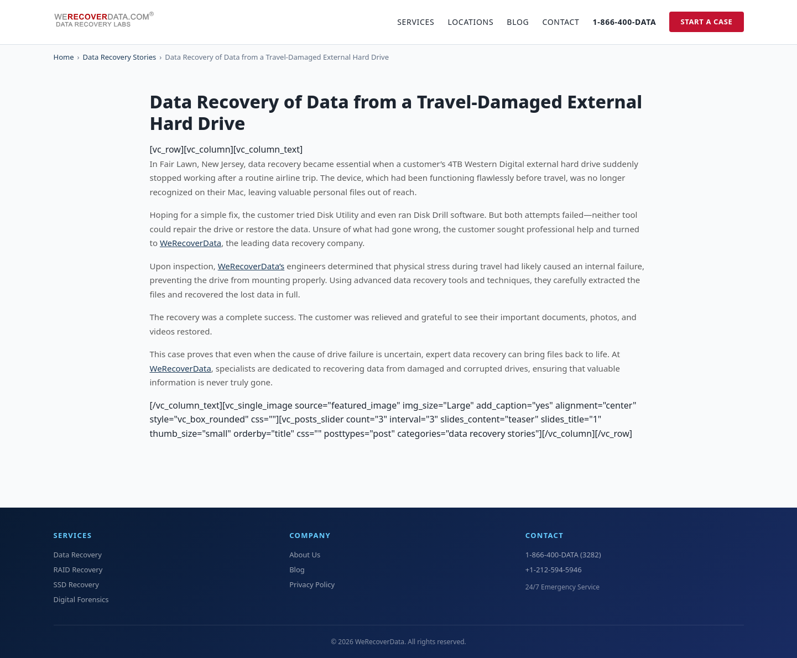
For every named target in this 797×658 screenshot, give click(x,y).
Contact (560, 22)
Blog (518, 22)
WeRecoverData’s (251, 265)
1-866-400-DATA (625, 22)
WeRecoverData (190, 242)
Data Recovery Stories (120, 57)
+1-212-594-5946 (553, 570)
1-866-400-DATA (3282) (563, 555)
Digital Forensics (81, 599)
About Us (304, 555)
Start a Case (706, 22)
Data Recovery (78, 555)
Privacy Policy (312, 584)
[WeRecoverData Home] (109, 22)
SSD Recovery (76, 584)
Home (64, 57)
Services (415, 22)
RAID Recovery (78, 570)
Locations (470, 22)
